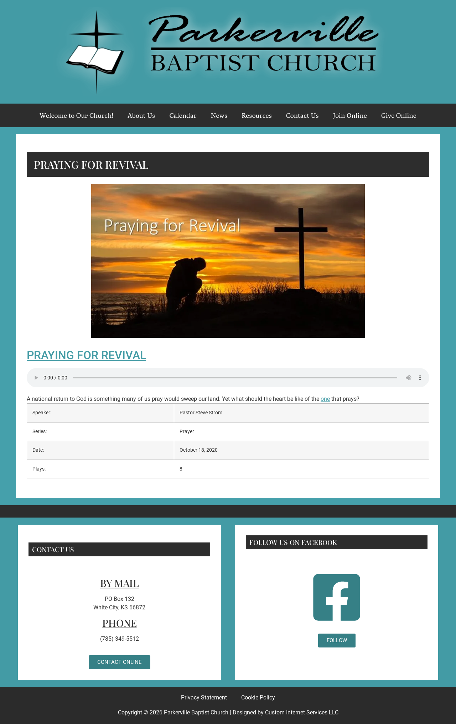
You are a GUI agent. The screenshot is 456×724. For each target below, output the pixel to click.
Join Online (350, 115)
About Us (141, 115)
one (325, 398)
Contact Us (302, 115)
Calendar (182, 115)
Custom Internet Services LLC (301, 712)
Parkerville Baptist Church (196, 712)
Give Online (398, 115)
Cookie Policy (258, 697)
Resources (257, 115)
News (219, 115)
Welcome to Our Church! (76, 115)
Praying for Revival (86, 355)
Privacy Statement (204, 697)
